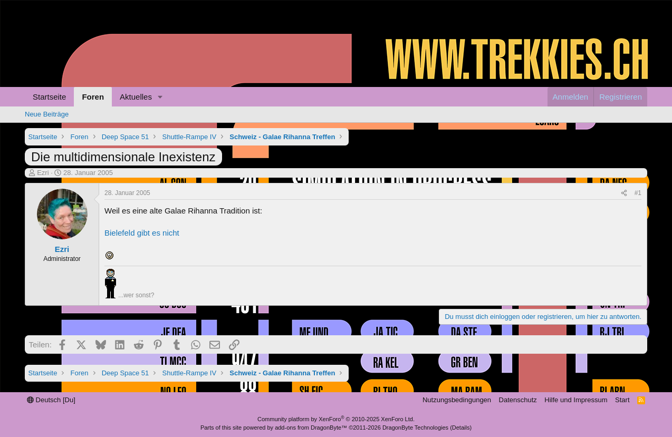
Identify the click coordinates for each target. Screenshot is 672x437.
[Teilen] (624, 193)
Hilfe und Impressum (575, 400)
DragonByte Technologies (415, 427)
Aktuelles (136, 96)
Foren (93, 96)
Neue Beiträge (47, 114)
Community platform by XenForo (336, 419)
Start (622, 400)
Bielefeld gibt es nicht (141, 232)
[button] (160, 96)
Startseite (49, 96)
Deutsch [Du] (51, 400)
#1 (638, 193)
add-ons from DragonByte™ (311, 427)
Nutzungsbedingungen (457, 400)
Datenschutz (518, 400)
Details (461, 427)
